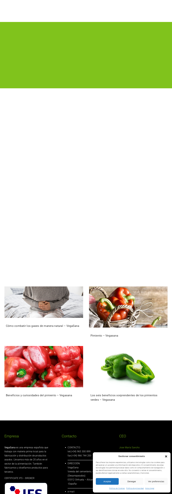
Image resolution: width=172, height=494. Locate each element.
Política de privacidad (135, 488)
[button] (166, 456)
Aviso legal (149, 488)
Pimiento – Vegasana (104, 335)
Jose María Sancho (129, 447)
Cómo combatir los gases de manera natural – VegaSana (42, 326)
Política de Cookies (117, 488)
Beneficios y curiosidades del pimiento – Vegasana (39, 395)
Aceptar (107, 481)
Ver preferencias (156, 481)
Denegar (131, 481)
